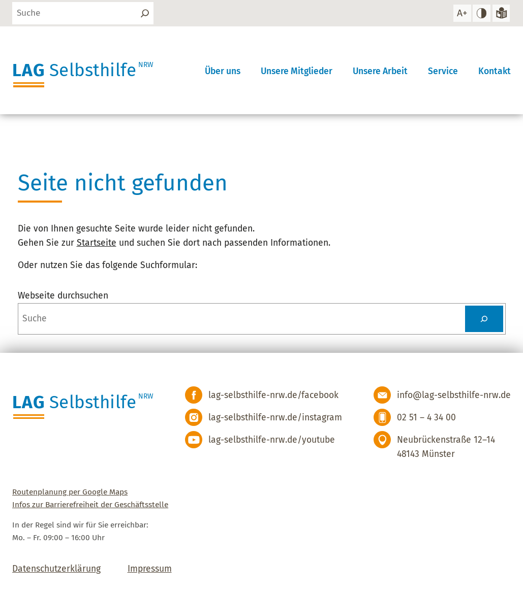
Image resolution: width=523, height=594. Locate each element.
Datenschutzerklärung (56, 569)
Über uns (222, 70)
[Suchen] (144, 13)
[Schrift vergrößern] (462, 13)
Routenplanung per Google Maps (70, 492)
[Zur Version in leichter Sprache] (501, 13)
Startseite (96, 243)
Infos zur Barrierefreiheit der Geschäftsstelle (90, 504)
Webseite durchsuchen (63, 295)
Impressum (150, 569)
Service (443, 70)
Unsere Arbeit (380, 70)
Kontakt (494, 70)
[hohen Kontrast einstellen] (481, 13)
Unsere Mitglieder (296, 70)
